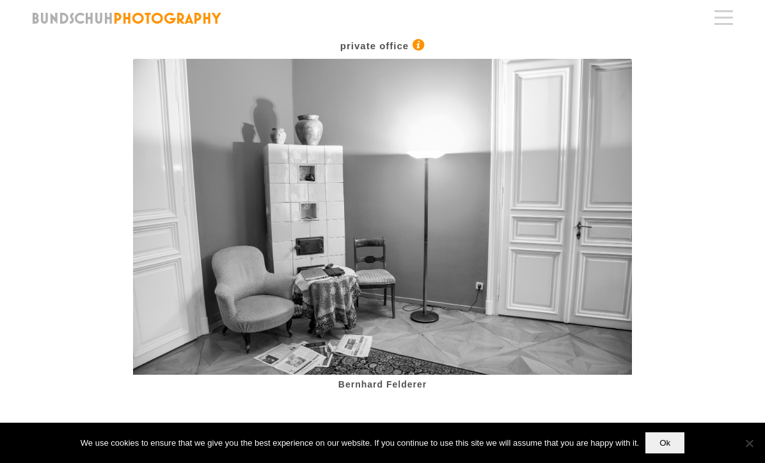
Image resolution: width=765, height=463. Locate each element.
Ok (664, 443)
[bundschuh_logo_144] (127, 18)
